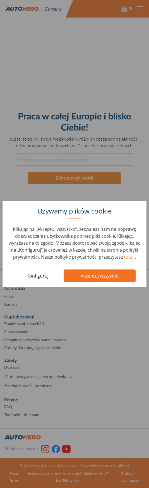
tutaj (129, 257)
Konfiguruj (38, 276)
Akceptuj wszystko (100, 276)
